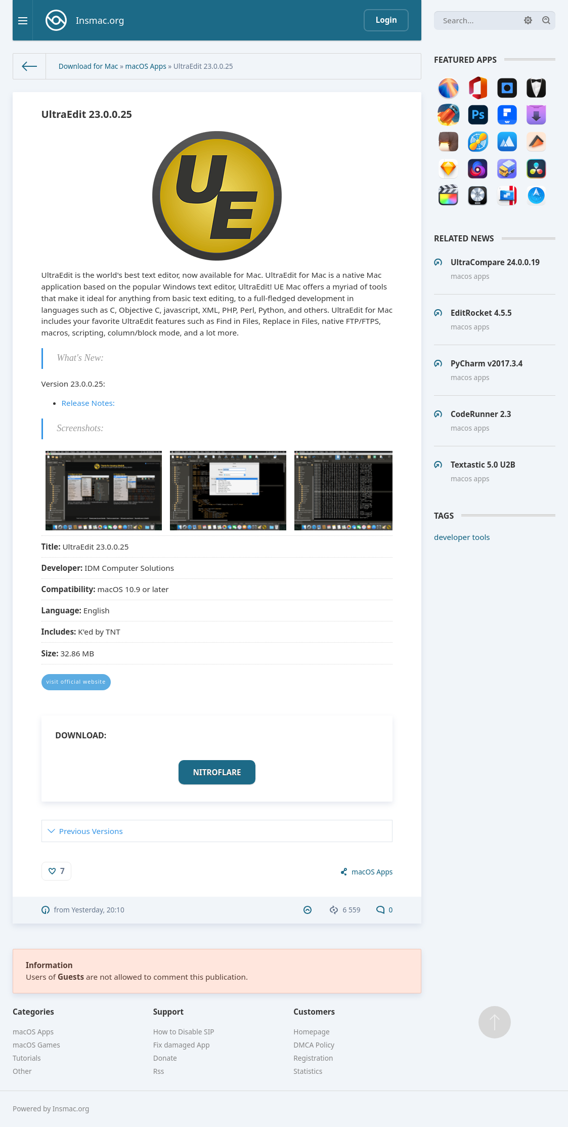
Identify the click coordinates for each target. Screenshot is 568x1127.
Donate (165, 1058)
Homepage (311, 1031)
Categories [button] (33, 1012)
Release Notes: (88, 403)
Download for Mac (88, 66)
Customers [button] (314, 1012)
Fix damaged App (181, 1045)
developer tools (462, 537)
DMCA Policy (313, 1045)
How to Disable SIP (183, 1031)
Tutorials (27, 1058)
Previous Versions (91, 831)
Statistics (307, 1071)
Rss (158, 1071)
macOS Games (36, 1045)
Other (22, 1071)
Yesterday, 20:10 (97, 909)
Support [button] (168, 1012)
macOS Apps (145, 66)
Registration (313, 1058)
